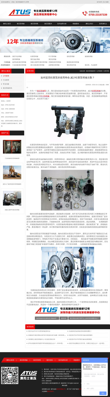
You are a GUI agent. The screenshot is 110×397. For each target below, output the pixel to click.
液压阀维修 (16, 59)
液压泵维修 (21, 24)
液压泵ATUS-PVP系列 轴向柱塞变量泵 (80, 339)
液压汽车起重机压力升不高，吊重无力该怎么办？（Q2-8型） (87, 343)
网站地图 (64, 385)
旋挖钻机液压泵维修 (19, 62)
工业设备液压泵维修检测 (12, 158)
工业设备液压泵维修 (19, 65)
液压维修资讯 (7, 88)
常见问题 (6, 84)
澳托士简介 (89, 24)
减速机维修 (89, 56)
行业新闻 (6, 80)
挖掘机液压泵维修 (55, 62)
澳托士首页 (7, 24)
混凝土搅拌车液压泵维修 (38, 62)
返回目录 (63, 318)
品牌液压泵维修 (54, 65)
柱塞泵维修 (34, 56)
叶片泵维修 (52, 56)
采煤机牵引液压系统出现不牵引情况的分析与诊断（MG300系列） (47, 335)
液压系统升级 (71, 65)
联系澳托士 (103, 24)
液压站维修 (52, 59)
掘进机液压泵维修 (73, 62)
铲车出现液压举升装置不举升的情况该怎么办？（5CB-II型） (46, 343)
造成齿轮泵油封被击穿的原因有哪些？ (80, 331)
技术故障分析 (62, 24)
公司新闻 (6, 76)
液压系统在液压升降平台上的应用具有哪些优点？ (84, 318)
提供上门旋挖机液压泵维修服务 (12, 184)
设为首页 (99, 2)
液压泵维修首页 (90, 71)
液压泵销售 (34, 24)
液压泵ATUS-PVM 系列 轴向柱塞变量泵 (81, 335)
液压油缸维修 (35, 59)
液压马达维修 (17, 56)
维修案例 (76, 24)
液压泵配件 (48, 24)
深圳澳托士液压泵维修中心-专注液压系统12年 (41, 339)
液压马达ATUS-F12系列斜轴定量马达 (39, 331)
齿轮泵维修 (70, 56)
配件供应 (50, 360)
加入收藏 (105, 2)
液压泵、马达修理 (91, 65)
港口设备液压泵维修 (37, 65)
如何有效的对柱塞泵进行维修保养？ (47, 318)
